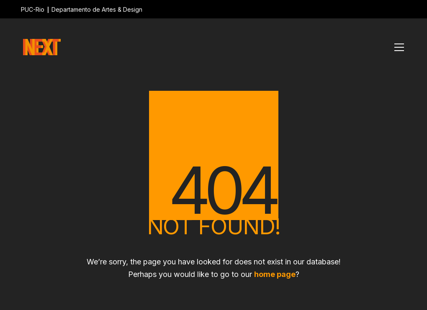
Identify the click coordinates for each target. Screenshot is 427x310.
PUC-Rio (32, 9)
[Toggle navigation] (399, 47)
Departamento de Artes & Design (96, 9)
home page (275, 274)
